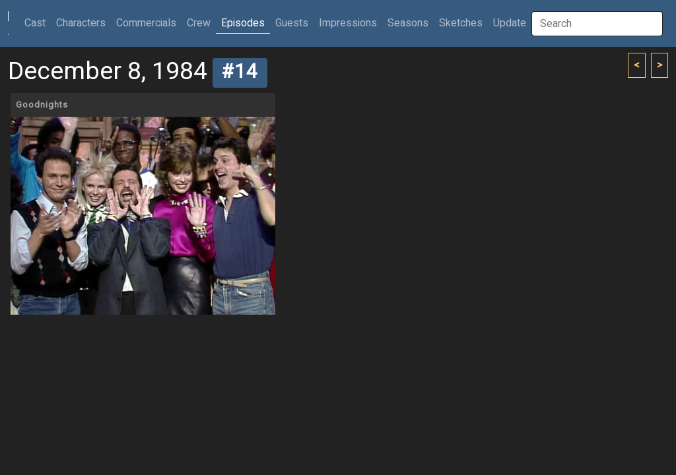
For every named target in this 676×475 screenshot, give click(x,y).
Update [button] (509, 23)
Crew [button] (199, 23)
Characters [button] (81, 23)
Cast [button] (37, 23)
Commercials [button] (146, 23)
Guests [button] (291, 23)
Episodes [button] (243, 23)
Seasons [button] (408, 23)
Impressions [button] (348, 23)
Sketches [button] (461, 23)
